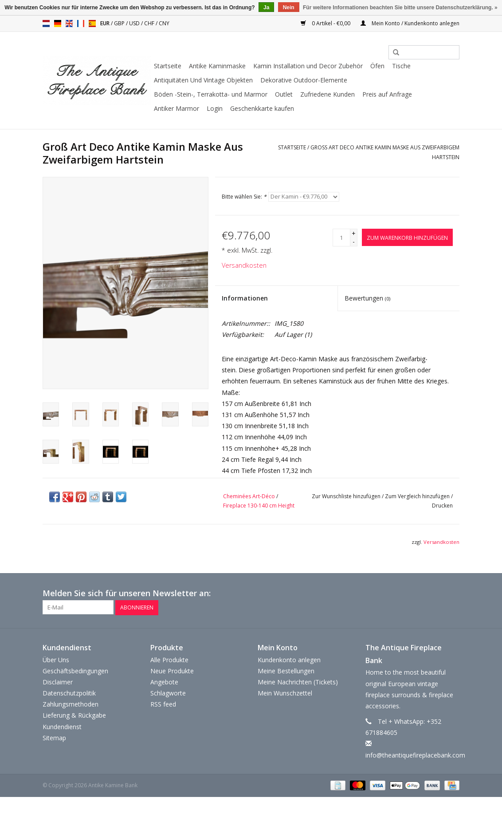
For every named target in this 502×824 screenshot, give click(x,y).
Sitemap (54, 737)
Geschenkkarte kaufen (262, 108)
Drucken (442, 505)
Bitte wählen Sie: (244, 196)
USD (135, 23)
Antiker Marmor (176, 108)
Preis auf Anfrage (387, 94)
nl (46, 23)
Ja (266, 7)
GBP (120, 23)
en (69, 23)
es (92, 23)
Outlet (284, 94)
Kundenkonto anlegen (289, 659)
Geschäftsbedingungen (75, 670)
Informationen (245, 298)
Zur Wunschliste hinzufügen (346, 496)
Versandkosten (244, 265)
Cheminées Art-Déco (249, 496)
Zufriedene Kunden (327, 94)
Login (215, 108)
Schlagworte (168, 692)
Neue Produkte (172, 670)
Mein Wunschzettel (285, 692)
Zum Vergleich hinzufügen (418, 496)
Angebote (164, 681)
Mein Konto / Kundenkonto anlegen (410, 23)
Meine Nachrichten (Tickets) (298, 681)
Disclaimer (58, 681)
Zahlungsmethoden (70, 704)
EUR (105, 23)
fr (80, 23)
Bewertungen (367, 298)
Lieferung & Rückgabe (74, 715)
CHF (150, 23)
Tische (401, 66)
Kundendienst (62, 726)
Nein (288, 7)
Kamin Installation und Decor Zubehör (308, 66)
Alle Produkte (169, 659)
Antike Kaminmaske (217, 66)
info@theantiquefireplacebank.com (415, 754)
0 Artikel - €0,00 (326, 23)
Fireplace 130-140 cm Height (258, 505)
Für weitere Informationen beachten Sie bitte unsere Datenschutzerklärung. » (400, 7)
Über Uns (56, 659)
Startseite (167, 66)
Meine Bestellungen (286, 670)
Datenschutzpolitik (69, 692)
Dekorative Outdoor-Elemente (303, 80)
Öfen (377, 66)
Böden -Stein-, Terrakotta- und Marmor (210, 94)
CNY (164, 23)
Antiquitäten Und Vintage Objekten (203, 80)
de (57, 23)
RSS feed (163, 704)
